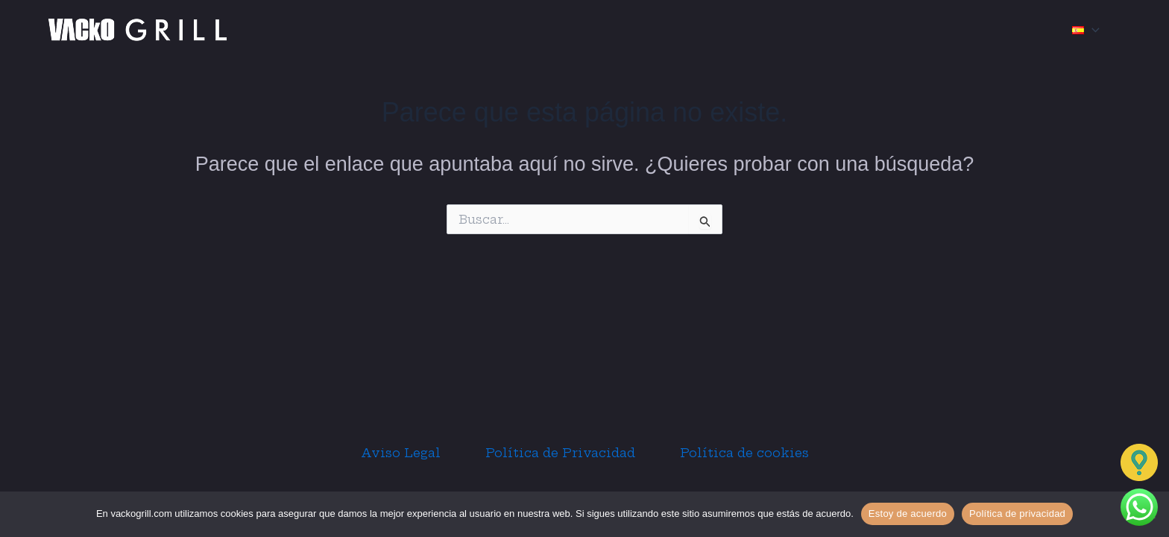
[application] (1092, 30)
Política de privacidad (1017, 513)
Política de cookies (744, 452)
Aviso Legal (401, 452)
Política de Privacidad (560, 452)
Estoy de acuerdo (908, 513)
